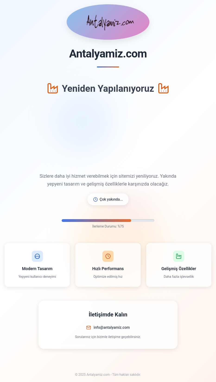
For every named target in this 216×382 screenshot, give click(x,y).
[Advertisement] (108, 134)
